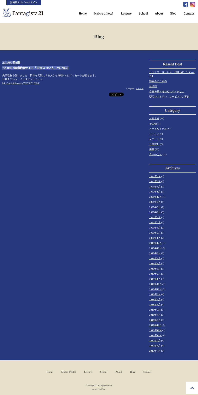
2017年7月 (155, 350)
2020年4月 (155, 222)
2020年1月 (155, 237)
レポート (154, 138)
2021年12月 (155, 196)
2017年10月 (155, 335)
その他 (153, 123)
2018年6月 (155, 304)
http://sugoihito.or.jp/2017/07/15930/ (20, 83)
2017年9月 (155, 340)
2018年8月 (155, 294)
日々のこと (155, 154)
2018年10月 (155, 289)
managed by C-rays (99, 389)
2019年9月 (155, 253)
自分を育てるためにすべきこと (166, 91)
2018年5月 (155, 309)
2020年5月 (155, 217)
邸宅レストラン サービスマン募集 (169, 96)
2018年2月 (155, 320)
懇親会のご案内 (158, 81)
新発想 (153, 86)
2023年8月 (155, 181)
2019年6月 (155, 263)
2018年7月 (155, 299)
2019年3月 (155, 268)
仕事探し (154, 144)
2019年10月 (155, 248)
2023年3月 (155, 186)
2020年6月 (155, 212)
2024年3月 (155, 176)
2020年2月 (155, 232)
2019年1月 (155, 278)
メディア (139, 89)
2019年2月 (155, 273)
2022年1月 (155, 191)
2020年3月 (155, 227)
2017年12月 (155, 325)
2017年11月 (155, 330)
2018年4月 (155, 314)
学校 (151, 149)
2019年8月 (155, 258)
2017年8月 (155, 345)
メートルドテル (158, 128)
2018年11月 (155, 284)
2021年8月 (155, 201)
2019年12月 (155, 242)
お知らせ (154, 118)
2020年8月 (155, 207)
